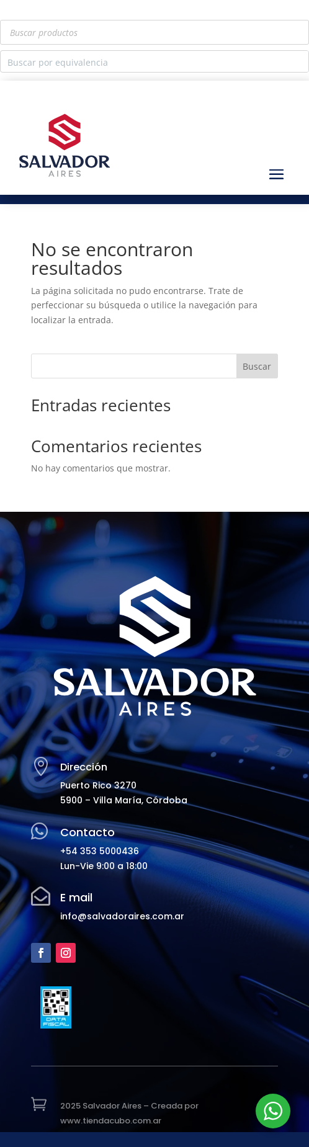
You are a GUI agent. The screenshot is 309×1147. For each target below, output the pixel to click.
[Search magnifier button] (297, 61)
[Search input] (144, 61)
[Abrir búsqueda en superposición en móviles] (154, 32)
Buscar (257, 366)
